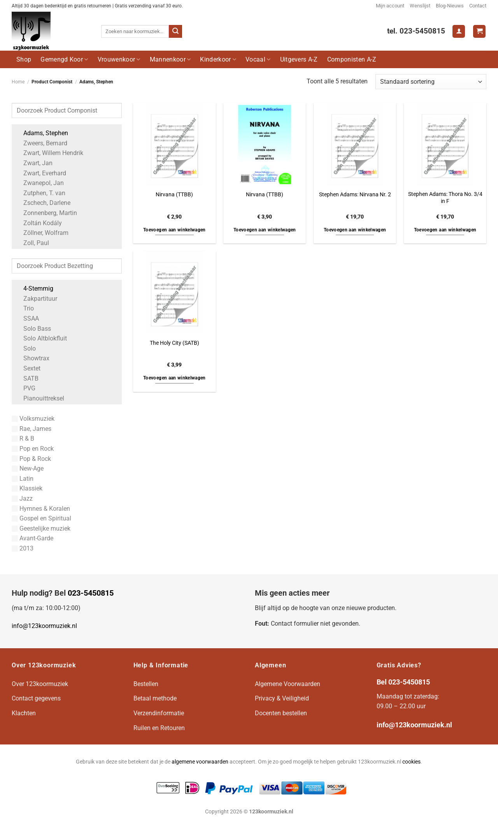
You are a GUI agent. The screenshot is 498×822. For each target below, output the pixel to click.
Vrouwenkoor (119, 59)
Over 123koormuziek (40, 684)
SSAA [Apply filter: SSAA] (27, 318)
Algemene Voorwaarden (287, 684)
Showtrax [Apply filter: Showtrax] (32, 358)
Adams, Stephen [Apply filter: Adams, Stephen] (42, 133)
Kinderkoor (218, 59)
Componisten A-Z (352, 59)
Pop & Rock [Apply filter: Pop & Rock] (31, 458)
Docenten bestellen (281, 713)
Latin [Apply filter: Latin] (22, 478)
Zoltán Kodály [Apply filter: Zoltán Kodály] (39, 223)
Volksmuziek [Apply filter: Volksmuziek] (33, 418)
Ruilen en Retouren (159, 728)
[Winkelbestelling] (430, 81)
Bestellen (145, 684)
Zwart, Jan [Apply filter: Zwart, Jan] (34, 163)
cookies (411, 761)
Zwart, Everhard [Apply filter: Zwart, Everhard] (41, 173)
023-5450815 (91, 593)
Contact (477, 6)
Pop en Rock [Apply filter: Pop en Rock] (33, 448)
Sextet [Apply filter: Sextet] (28, 368)
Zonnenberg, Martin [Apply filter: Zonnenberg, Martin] (46, 213)
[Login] (458, 31)
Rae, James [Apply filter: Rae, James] (31, 428)
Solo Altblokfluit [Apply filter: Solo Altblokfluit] (41, 338)
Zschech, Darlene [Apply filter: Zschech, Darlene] (43, 202)
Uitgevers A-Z (299, 59)
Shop (23, 59)
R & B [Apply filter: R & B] (23, 438)
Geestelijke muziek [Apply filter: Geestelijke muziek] (41, 528)
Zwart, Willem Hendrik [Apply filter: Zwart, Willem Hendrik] (49, 153)
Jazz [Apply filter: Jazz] (22, 498)
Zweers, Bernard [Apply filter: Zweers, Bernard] (41, 143)
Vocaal (257, 59)
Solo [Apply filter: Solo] (26, 348)
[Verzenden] (175, 31)
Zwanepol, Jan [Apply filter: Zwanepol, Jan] (40, 183)
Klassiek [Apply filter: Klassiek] (27, 488)
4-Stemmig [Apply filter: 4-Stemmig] (34, 288)
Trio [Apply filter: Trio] (25, 308)
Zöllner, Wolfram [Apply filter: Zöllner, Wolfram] (42, 232)
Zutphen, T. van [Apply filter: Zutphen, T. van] (40, 193)
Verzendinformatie (158, 713)
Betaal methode (155, 698)
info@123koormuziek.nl (44, 626)
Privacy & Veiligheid (282, 698)
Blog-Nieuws (450, 6)
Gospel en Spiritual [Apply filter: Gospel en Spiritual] (41, 518)
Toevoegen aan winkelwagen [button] (174, 230)
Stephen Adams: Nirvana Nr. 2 (355, 194)
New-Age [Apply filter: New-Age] (28, 468)
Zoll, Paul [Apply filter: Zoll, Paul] (32, 243)
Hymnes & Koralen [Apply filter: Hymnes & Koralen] (41, 508)
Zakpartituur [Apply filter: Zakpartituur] (36, 298)
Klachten (24, 713)
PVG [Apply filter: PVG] (25, 388)
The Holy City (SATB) (174, 343)
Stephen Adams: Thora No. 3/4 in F (445, 198)
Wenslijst (420, 6)
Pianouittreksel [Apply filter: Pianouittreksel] (40, 398)
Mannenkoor (170, 59)
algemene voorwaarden (200, 761)
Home (18, 82)
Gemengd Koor (64, 59)
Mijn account (390, 6)
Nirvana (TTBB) (174, 194)
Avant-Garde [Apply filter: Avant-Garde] (32, 538)
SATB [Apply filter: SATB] (27, 378)
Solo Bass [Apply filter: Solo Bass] (33, 328)
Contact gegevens (36, 698)
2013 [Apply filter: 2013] (22, 548)
